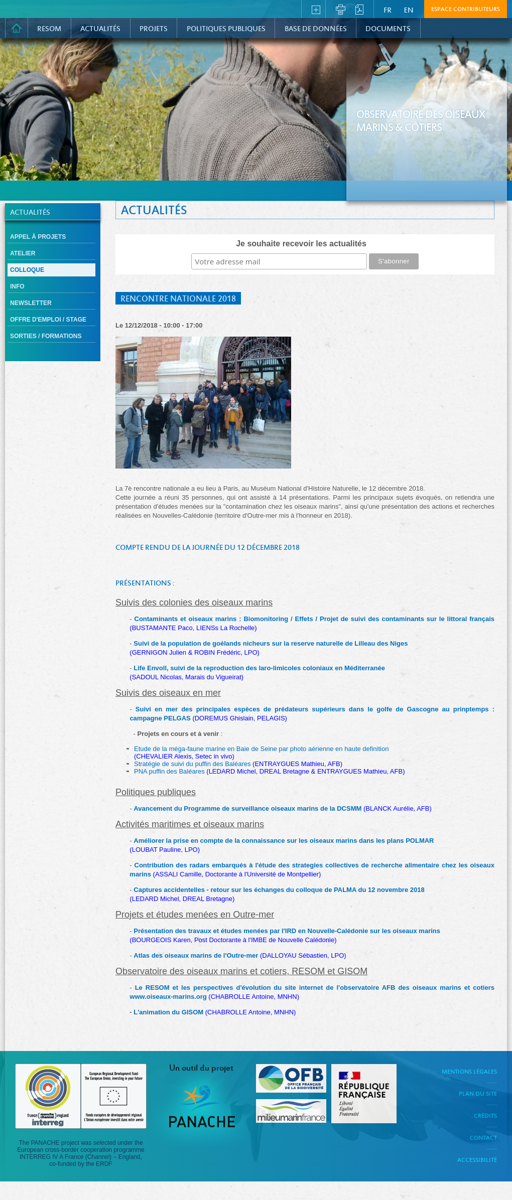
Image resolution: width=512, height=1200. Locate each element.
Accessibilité (477, 1160)
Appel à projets (38, 236)
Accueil (16, 28)
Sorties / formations (45, 336)
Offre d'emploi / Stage (48, 319)
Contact (483, 1138)
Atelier (22, 253)
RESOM (49, 29)
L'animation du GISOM (169, 1012)
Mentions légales (469, 1072)
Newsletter (31, 303)
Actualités (100, 29)
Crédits (485, 1116)
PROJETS (154, 29)
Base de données (316, 29)
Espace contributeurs (465, 9)
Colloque (27, 269)
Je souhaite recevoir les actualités (301, 243)
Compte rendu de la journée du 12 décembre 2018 (207, 547)
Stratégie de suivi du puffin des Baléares (238, 764)
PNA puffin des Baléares (269, 771)
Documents (388, 29)
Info (17, 286)
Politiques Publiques (226, 29)
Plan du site (478, 1094)
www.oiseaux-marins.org (168, 996)
